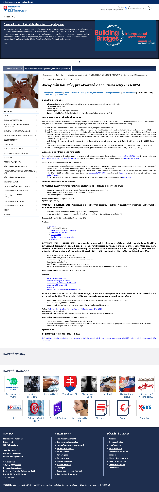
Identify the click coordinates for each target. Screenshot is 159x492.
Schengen (61, 467)
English (121, 7)
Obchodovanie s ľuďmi (118, 451)
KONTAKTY (8, 214)
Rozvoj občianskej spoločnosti (69, 471)
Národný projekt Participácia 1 (15, 201)
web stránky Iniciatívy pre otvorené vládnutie (59, 158)
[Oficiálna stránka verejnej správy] (27, 2)
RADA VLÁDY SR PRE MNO (13, 120)
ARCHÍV (6, 210)
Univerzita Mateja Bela (59, 232)
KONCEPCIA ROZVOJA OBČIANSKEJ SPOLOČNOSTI (16, 126)
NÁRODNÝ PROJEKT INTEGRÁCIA (15, 166)
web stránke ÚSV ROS (97, 173)
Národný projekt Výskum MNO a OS (17, 191)
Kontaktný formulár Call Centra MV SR (19, 471)
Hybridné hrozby (128, 92)
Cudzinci (112, 455)
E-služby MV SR (115, 445)
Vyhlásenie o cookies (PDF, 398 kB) (96, 485)
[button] (11, 16)
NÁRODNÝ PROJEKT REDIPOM (14, 177)
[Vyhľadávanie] (139, 8)
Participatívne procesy (54, 79)
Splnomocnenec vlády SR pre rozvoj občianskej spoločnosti (47, 68)
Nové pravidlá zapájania (53, 92)
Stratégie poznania (112, 92)
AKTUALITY (8, 111)
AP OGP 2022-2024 (73, 79)
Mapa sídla (53, 485)
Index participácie (72, 92)
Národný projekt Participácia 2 (15, 205)
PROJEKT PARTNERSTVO (12, 162)
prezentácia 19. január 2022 (57, 285)
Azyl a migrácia (63, 455)
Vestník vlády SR (115, 448)
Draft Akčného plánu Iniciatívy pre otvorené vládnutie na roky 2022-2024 (75, 309)
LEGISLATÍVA (8, 144)
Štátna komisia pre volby (67, 442)
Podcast (112, 439)
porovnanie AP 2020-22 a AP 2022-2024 (61, 283)
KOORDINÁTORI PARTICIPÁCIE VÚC (16, 153)
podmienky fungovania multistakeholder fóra (64, 289)
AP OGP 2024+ (49, 95)
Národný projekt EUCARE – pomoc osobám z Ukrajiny (20, 196)
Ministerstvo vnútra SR (66, 439)
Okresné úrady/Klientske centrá (70, 445)
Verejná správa (63, 458)
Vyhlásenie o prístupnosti (70, 485)
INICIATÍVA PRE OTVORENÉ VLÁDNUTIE (17, 131)
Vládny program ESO (117, 461)
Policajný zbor (63, 451)
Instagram (135, 158)
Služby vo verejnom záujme (92, 92)
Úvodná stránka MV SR (13, 68)
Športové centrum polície (68, 474)
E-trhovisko (114, 467)
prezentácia (51, 226)
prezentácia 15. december (56, 278)
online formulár (53, 175)
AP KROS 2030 (61, 95)
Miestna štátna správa (118, 458)
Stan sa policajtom (117, 442)
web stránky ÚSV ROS (127, 156)
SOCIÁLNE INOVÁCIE (11, 182)
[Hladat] (153, 8)
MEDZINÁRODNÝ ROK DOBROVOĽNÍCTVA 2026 (20, 135)
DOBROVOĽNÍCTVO (11, 140)
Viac (5, 44)
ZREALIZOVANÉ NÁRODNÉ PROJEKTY (17, 186)
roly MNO (50, 287)
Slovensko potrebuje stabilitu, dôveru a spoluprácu (34, 24)
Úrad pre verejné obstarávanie (62, 237)
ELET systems (42, 485)
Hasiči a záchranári (65, 461)
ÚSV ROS (54, 239)
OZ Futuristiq (56, 235)
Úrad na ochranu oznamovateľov (63, 230)
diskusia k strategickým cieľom (58, 280)
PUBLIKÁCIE (8, 158)
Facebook (125, 158)
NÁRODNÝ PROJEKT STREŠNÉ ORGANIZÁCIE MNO (19, 172)
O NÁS (6, 116)
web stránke (126, 177)
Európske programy (65, 448)
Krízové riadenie (64, 464)
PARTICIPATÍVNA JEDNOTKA (14, 149)
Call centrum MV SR (117, 464)
